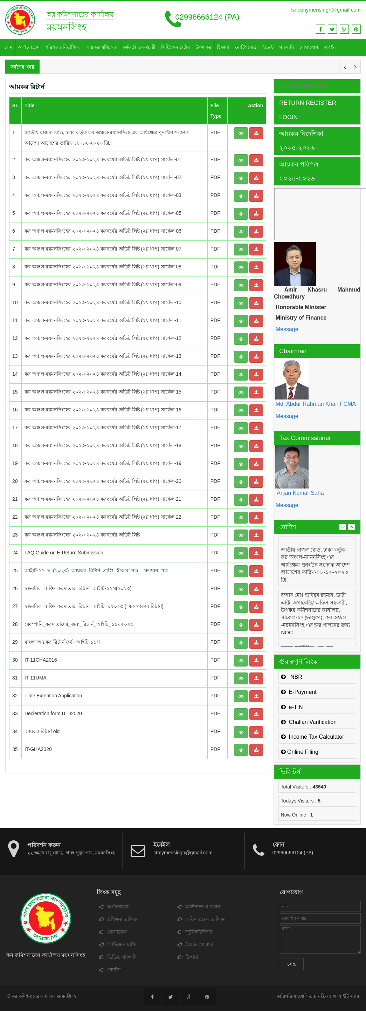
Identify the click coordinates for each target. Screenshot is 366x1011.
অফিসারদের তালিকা (202, 919)
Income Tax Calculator (312, 737)
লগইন (330, 47)
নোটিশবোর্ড (246, 47)
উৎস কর (203, 47)
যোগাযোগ (308, 47)
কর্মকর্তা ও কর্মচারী (139, 47)
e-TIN (292, 707)
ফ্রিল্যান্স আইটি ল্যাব (340, 996)
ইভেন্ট (268, 47)
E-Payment (299, 692)
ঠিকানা (223, 47)
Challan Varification (309, 722)
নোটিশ (109, 969)
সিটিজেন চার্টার (175, 47)
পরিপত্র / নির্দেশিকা (62, 47)
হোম (8, 47)
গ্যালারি (286, 47)
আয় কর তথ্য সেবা (302, 86)
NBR (291, 677)
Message (286, 329)
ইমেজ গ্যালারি (196, 944)
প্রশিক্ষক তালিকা (119, 919)
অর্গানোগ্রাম (29, 47)
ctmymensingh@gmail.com (326, 10)
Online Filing (299, 752)
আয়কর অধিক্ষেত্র (101, 47)
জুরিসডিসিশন (195, 932)
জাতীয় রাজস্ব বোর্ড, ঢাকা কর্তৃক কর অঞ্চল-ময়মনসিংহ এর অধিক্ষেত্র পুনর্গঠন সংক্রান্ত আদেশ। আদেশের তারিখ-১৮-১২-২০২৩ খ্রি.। (316, 565)
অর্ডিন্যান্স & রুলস (199, 906)
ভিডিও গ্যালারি (118, 957)
